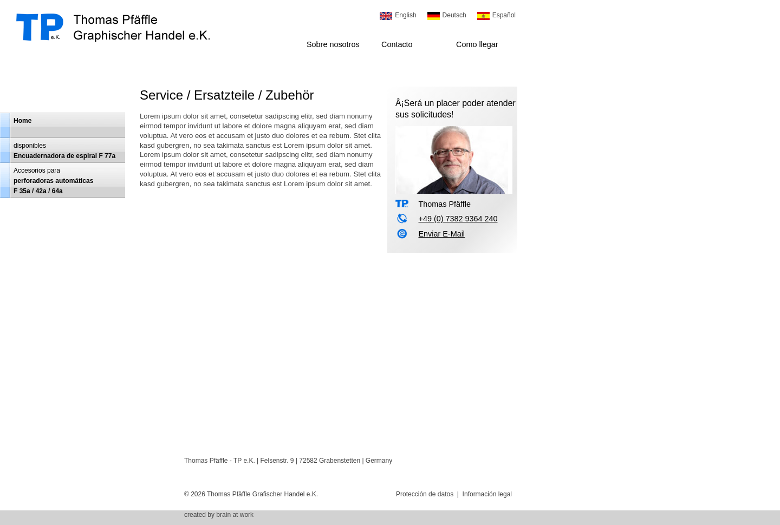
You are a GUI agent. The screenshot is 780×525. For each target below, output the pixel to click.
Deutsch (454, 15)
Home (22, 120)
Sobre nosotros (333, 44)
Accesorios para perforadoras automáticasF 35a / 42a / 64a (53, 181)
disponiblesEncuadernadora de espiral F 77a (64, 151)
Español (504, 15)
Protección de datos (424, 494)
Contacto (397, 44)
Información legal (487, 494)
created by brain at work (218, 515)
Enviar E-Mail (441, 233)
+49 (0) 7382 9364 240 (457, 218)
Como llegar (477, 44)
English (405, 15)
